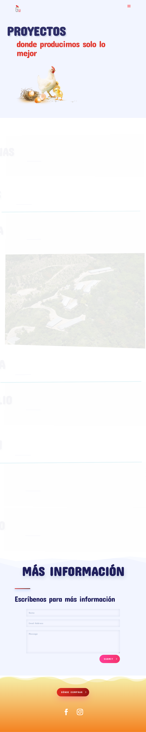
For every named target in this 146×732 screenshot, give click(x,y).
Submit (108, 658)
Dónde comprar (72, 692)
